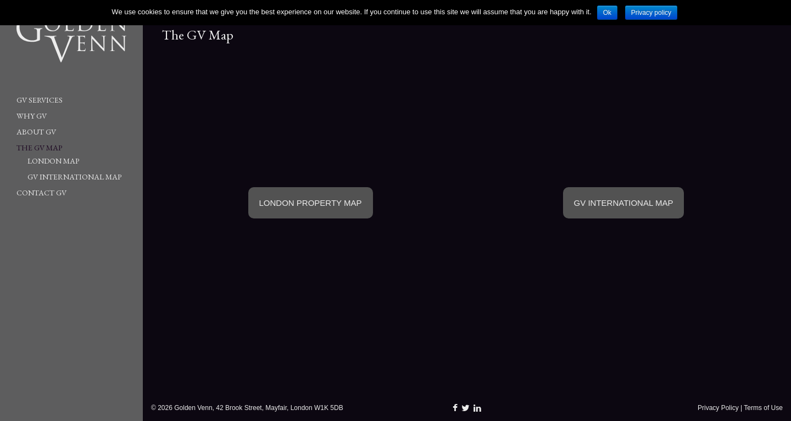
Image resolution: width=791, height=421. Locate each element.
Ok (607, 12)
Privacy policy (651, 12)
